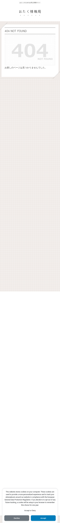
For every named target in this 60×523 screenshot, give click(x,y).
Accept (43, 518)
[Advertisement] (30, 184)
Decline (17, 518)
